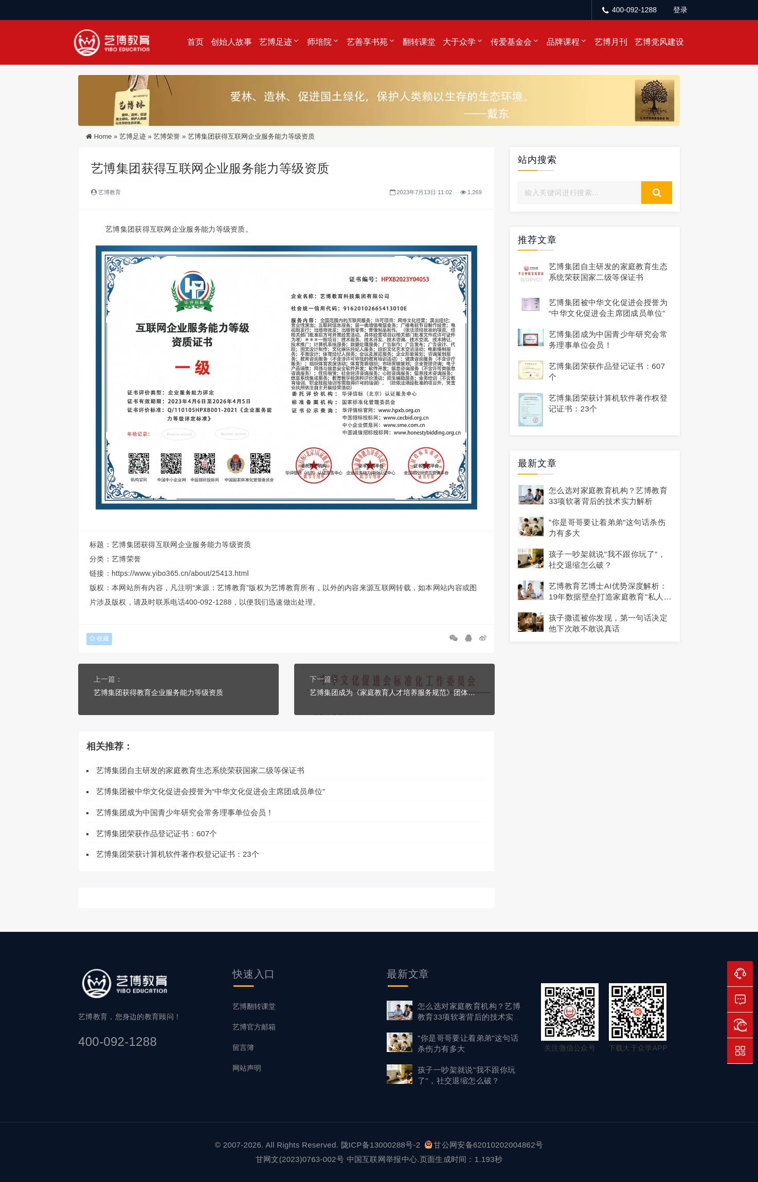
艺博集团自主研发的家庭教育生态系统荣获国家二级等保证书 (200, 770)
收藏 (99, 638)
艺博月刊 (610, 41)
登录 (680, 10)
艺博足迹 (275, 41)
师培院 (319, 41)
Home (103, 136)
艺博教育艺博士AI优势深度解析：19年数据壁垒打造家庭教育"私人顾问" (610, 596)
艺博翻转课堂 (254, 1006)
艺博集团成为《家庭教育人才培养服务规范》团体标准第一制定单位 (394, 692)
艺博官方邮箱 (254, 1027)
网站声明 (246, 1068)
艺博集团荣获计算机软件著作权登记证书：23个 (177, 854)
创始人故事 (231, 41)
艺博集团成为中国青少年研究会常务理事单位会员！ (185, 812)
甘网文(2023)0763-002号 (300, 1159)
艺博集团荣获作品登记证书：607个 (156, 833)
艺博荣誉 (166, 136)
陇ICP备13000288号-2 (382, 1144)
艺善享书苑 (367, 41)
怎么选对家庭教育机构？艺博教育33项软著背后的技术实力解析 (469, 1017)
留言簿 (243, 1047)
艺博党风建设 (659, 41)
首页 (195, 41)
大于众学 (459, 41)
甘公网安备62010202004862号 (484, 1144)
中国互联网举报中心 (382, 1159)
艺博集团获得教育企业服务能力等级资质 (158, 692)
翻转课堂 (419, 41)
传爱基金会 (511, 41)
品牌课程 (563, 41)
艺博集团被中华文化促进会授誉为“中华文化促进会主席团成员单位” (210, 791)
